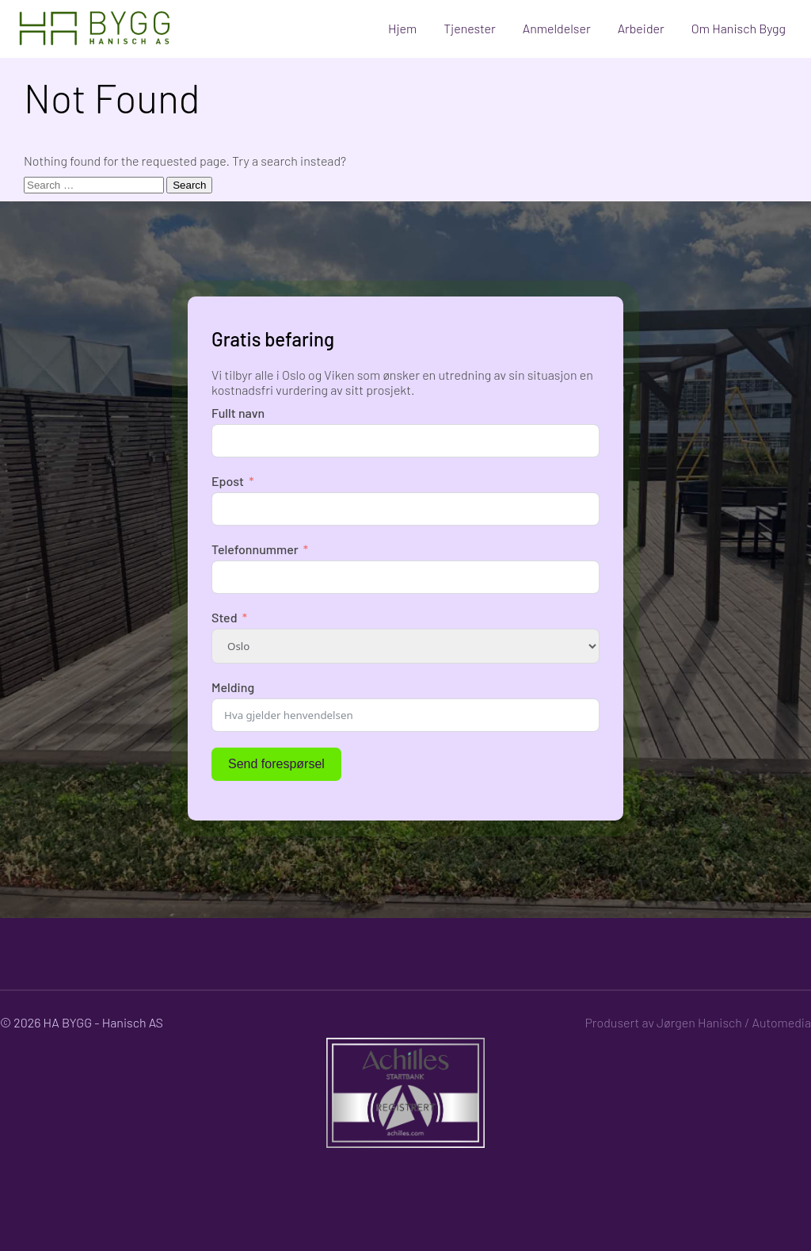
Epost (227, 480)
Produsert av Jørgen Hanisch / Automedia (697, 1022)
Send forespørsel (276, 764)
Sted (224, 617)
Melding (232, 686)
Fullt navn (238, 412)
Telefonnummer (255, 549)
